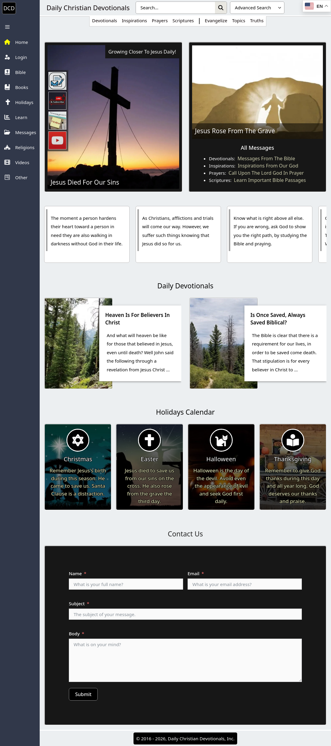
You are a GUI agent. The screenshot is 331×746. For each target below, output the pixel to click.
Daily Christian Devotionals (88, 7)
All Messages (257, 147)
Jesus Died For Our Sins (85, 182)
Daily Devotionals (185, 285)
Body (74, 634)
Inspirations (134, 20)
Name (75, 573)
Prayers (160, 20)
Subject (77, 603)
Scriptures (183, 20)
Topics (238, 20)
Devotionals (104, 20)
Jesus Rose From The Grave (235, 131)
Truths (257, 20)
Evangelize (216, 20)
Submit (83, 694)
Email (193, 573)
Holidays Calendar (185, 412)
